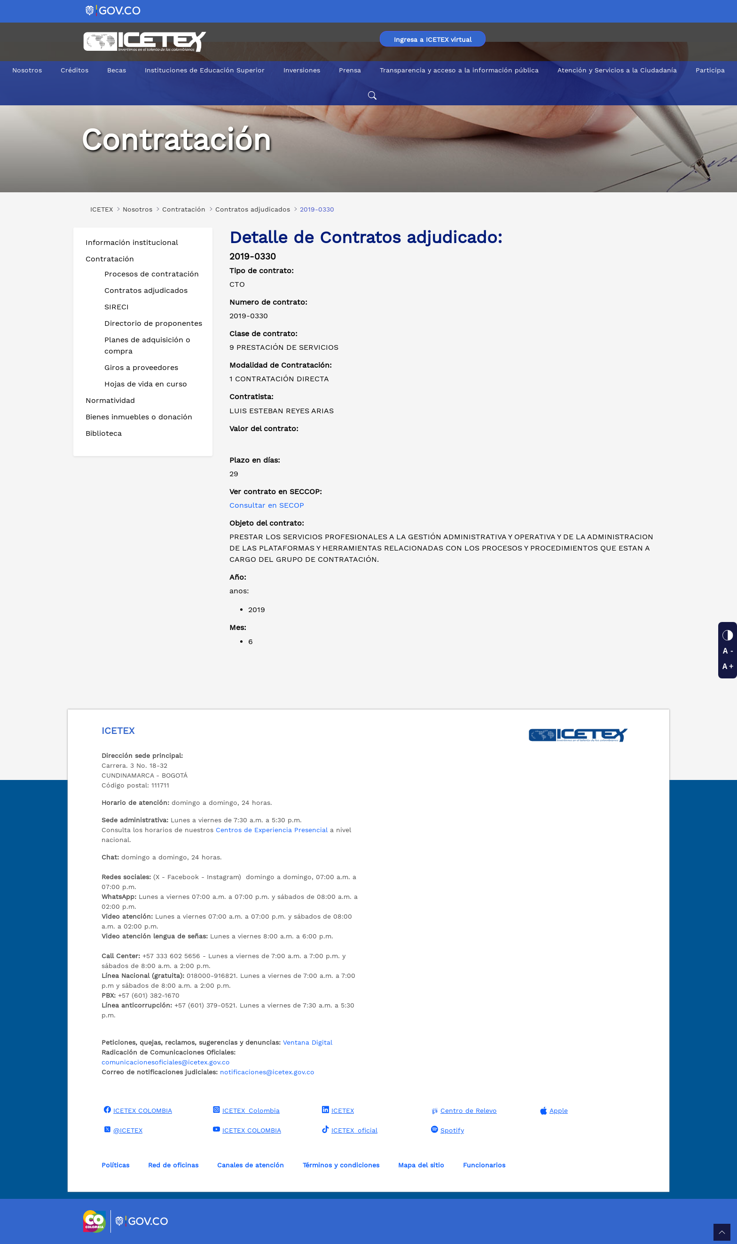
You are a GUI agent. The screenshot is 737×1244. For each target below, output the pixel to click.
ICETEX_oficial (348, 1130)
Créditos (74, 70)
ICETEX (337, 1110)
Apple (553, 1111)
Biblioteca (104, 433)
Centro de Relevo (463, 1111)
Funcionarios (484, 1165)
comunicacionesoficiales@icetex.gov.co (166, 1062)
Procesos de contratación (151, 273)
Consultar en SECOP (266, 505)
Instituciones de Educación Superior (205, 70)
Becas (116, 70)
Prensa (350, 70)
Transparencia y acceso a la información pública (459, 70)
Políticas (115, 1165)
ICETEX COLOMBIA (137, 1110)
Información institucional (132, 242)
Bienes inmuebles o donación (139, 416)
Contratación (110, 258)
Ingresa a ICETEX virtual (432, 39)
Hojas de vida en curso (145, 383)
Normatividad (110, 400)
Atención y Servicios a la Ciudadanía (617, 70)
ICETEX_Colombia (245, 1110)
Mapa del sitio (421, 1165)
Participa (710, 70)
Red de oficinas (173, 1165)
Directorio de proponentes (153, 323)
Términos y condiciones (341, 1165)
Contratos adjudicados (146, 290)
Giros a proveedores (141, 367)
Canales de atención (250, 1165)
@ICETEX (122, 1130)
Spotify (446, 1130)
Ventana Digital (307, 1042)
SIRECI (116, 306)
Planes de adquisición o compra (147, 345)
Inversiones (301, 70)
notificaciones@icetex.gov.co (267, 1072)
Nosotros (27, 70)
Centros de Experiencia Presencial (272, 830)
